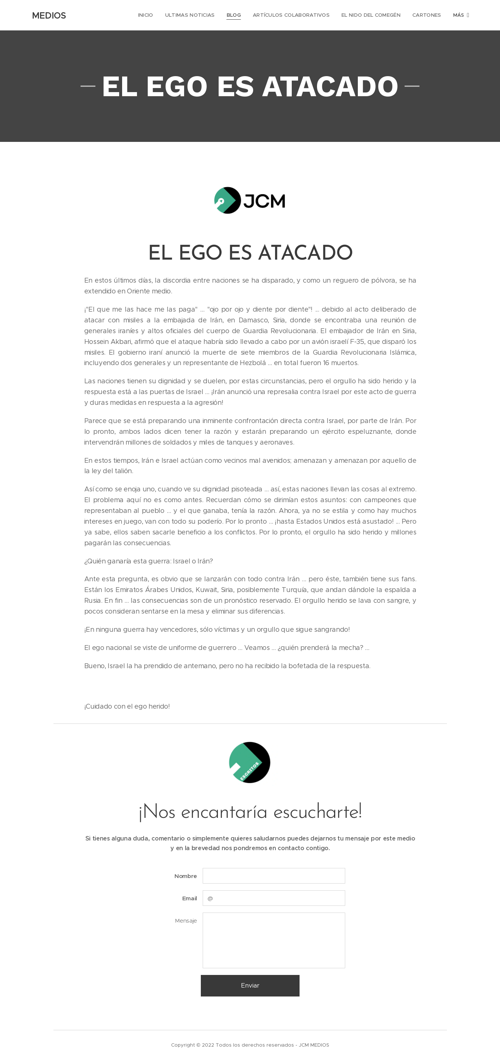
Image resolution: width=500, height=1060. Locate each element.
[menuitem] (144, 15)
